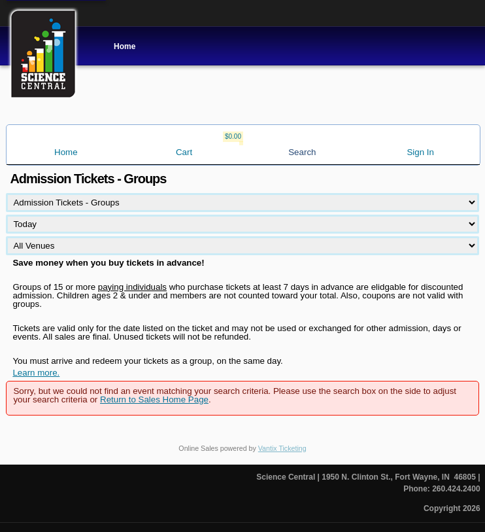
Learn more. (35, 373)
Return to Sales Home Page (154, 399)
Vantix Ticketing (282, 448)
